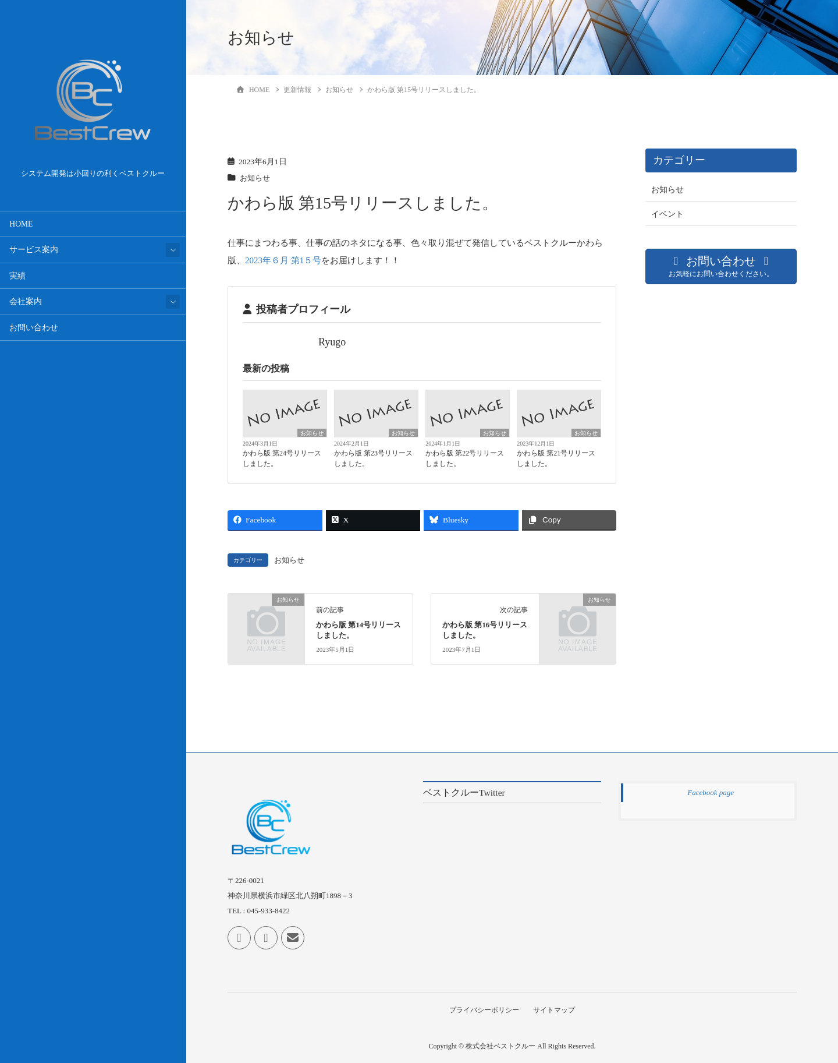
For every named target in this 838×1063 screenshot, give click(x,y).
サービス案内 (33, 249)
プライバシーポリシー (484, 1009)
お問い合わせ (33, 327)
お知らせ (256, 178)
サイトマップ (555, 1009)
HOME (21, 224)
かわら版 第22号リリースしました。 (464, 457)
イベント (667, 214)
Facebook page (710, 791)
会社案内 (25, 301)
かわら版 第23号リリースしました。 (373, 457)
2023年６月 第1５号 (283, 260)
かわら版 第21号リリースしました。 (556, 457)
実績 (17, 275)
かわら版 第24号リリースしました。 (282, 457)
